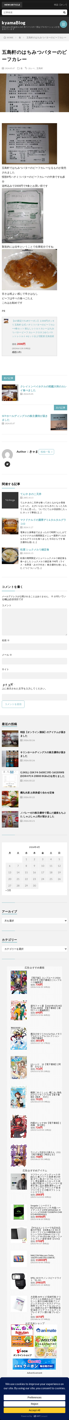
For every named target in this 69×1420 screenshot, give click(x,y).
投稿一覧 (45, 451)
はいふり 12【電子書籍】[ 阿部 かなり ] (46, 1065)
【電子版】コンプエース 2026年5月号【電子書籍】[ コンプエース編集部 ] (46, 979)
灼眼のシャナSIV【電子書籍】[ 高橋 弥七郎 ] (46, 1123)
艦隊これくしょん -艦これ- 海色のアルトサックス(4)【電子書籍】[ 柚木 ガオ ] (46, 1094)
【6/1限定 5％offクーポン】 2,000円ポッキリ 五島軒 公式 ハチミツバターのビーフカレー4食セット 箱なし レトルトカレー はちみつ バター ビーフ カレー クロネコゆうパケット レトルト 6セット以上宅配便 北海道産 (33, 328)
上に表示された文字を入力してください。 (24, 688)
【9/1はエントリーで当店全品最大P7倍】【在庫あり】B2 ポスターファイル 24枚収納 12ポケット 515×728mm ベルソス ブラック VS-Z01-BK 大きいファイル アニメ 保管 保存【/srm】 (46, 1233)
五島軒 (39, 68)
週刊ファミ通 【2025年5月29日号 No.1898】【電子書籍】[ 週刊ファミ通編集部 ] (46, 1008)
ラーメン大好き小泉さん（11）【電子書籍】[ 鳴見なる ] (46, 1153)
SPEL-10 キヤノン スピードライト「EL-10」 (46, 1279)
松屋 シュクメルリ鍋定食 (34, 549)
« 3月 (8, 890)
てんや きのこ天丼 (30, 494)
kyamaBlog (14, 23)
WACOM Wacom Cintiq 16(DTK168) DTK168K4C (43, 1256)
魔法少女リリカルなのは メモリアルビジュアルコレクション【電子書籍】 (46, 1036)
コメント (6, 605)
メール (7, 655)
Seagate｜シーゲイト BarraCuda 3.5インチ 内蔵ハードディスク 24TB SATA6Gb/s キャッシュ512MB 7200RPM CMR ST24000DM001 (46, 1210)
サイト (5, 669)
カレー (31, 68)
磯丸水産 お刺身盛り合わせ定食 (37, 792)
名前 (6, 640)
